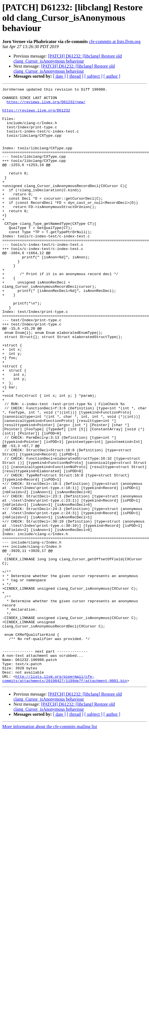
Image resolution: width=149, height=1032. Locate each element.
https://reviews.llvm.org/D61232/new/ (46, 105)
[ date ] (59, 76)
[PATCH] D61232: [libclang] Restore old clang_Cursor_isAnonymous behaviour (67, 58)
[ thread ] (75, 76)
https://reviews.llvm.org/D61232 (36, 115)
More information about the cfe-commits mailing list (49, 845)
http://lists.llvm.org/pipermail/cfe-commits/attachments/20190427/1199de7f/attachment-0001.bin (64, 797)
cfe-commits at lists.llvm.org (115, 41)
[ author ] (112, 76)
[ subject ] (93, 76)
